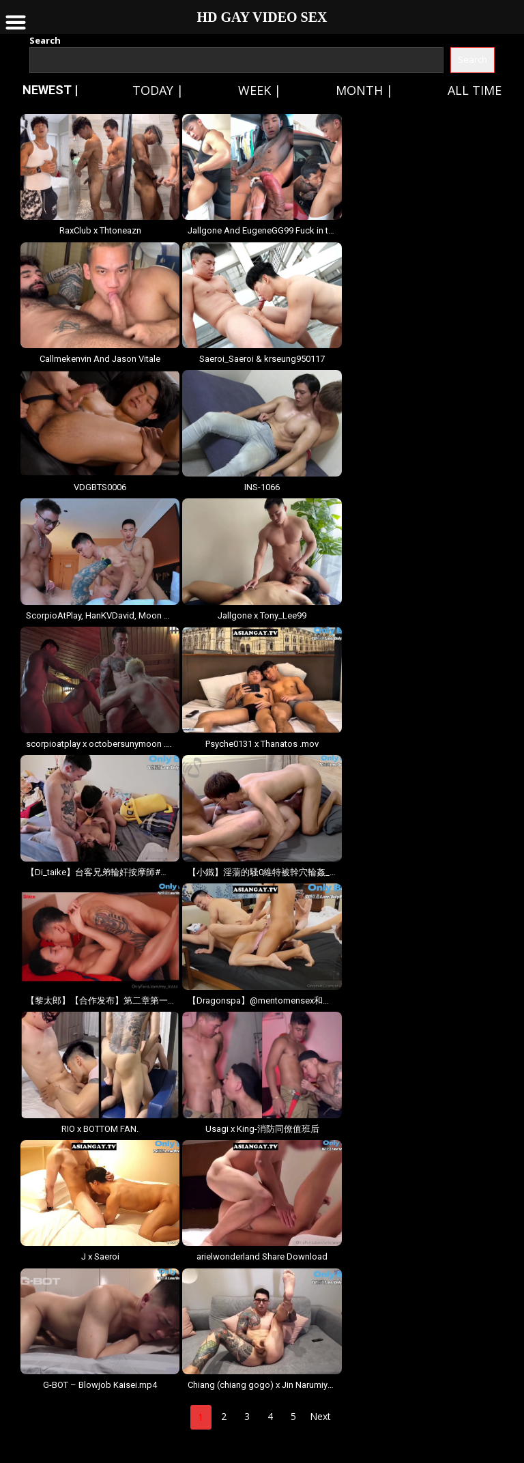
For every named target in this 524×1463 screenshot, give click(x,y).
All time (474, 90)
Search (45, 40)
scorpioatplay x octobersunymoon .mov (100, 744)
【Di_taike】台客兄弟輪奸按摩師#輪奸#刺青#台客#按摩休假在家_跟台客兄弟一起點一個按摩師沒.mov (100, 872)
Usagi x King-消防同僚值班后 (262, 1129)
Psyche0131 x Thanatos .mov (262, 744)
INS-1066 (262, 487)
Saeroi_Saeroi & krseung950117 (262, 359)
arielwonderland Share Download (262, 1256)
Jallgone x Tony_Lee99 (262, 615)
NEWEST (47, 90)
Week (254, 90)
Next (320, 1416)
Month (359, 90)
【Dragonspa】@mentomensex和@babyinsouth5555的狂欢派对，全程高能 (262, 1000)
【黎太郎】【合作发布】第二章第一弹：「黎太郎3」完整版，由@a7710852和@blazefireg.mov (100, 1000)
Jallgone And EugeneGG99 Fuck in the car (262, 230)
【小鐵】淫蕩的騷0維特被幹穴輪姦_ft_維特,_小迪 (262, 872)
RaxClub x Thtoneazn (100, 230)
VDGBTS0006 (100, 487)
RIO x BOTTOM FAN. (100, 1129)
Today (152, 90)
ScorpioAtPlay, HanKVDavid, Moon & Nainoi (100, 615)
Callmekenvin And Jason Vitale (100, 359)
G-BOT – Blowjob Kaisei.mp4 (100, 1385)
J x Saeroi (100, 1256)
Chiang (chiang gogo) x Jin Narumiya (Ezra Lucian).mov (262, 1385)
